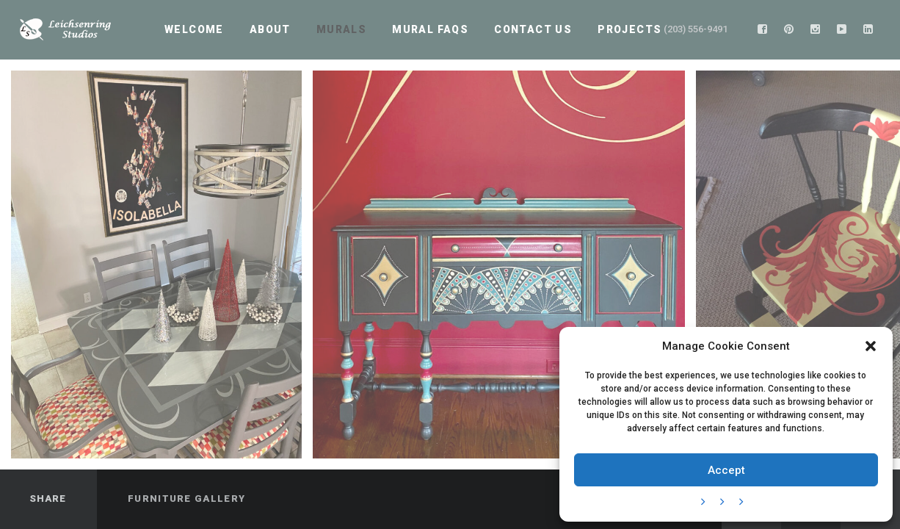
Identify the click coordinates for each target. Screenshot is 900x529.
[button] (870, 346)
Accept (726, 470)
